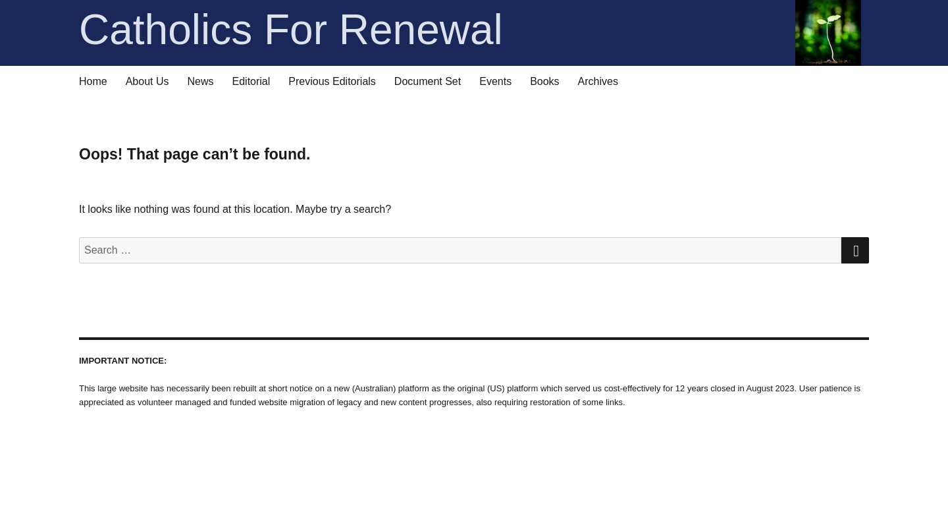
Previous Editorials (332, 81)
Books (544, 81)
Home (93, 81)
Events (495, 81)
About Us (147, 81)
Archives (598, 81)
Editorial (251, 81)
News (201, 81)
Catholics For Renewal (470, 29)
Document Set (427, 81)
